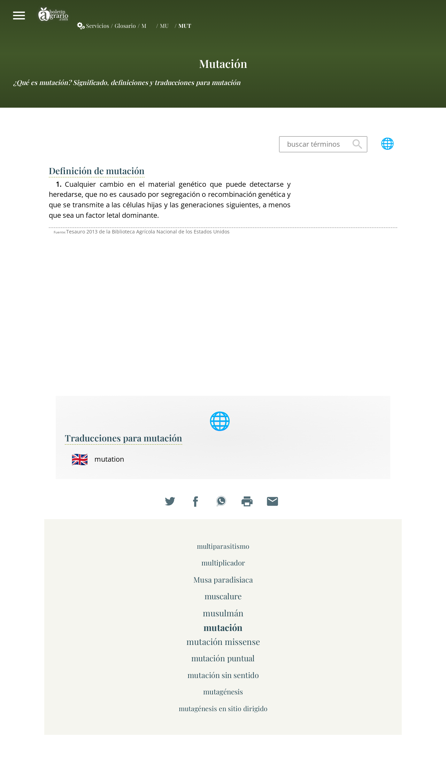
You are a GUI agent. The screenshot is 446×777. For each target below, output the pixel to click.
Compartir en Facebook (197, 503)
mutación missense (223, 641)
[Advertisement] (348, 283)
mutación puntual (223, 658)
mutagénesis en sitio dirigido (223, 708)
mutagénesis (223, 691)
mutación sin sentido (223, 675)
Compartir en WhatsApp (223, 503)
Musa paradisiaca (223, 579)
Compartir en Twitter (171, 503)
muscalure (223, 596)
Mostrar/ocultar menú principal (19, 15)
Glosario (125, 25)
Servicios (97, 25)
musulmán (223, 612)
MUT (184, 25)
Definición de (97, 170)
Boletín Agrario (53, 15)
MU (164, 25)
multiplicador (223, 562)
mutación (223, 63)
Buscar (357, 144)
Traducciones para (123, 438)
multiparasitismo (223, 546)
